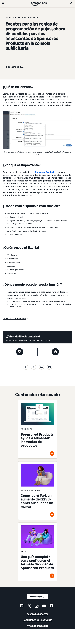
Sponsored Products (45, 172)
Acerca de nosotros (37, 614)
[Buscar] (71, 3)
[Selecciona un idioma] (37, 596)
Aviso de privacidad (37, 626)
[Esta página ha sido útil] (55, 352)
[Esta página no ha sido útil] (19, 352)
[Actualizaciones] (15, 318)
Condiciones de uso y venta (37, 620)
